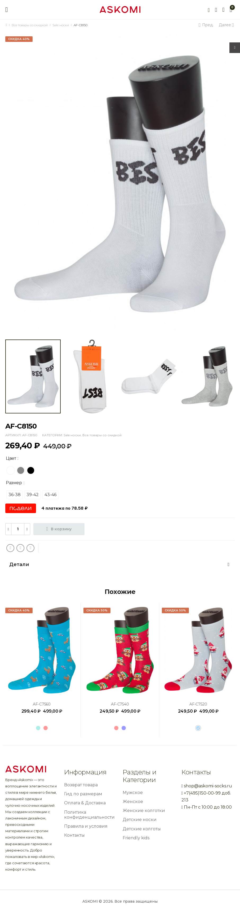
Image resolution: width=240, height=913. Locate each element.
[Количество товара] (17, 529)
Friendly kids (136, 837)
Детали (119, 564)
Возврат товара (81, 784)
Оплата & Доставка (85, 802)
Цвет (11, 458)
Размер (14, 482)
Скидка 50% (97, 610)
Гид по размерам (83, 793)
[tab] (120, 564)
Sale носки (60, 25)
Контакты (74, 835)
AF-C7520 (198, 704)
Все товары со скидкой (30, 25)
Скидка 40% (19, 39)
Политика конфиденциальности (89, 815)
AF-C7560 (42, 704)
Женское (133, 801)
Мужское (133, 792)
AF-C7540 (120, 704)
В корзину (61, 529)
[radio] (11, 470)
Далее (226, 25)
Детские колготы (142, 828)
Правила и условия (86, 826)
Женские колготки (144, 810)
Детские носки (140, 819)
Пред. (207, 25)
